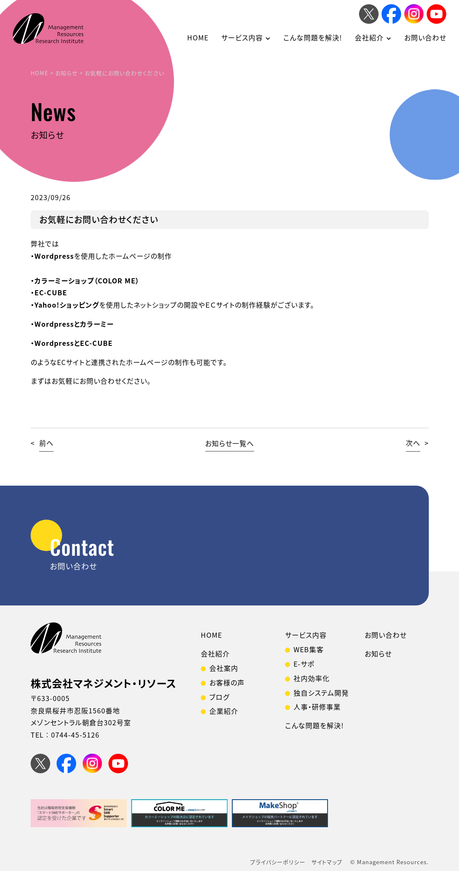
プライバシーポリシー (277, 862)
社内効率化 (312, 678)
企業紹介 (223, 711)
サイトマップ (326, 862)
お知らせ (378, 653)
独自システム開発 (321, 692)
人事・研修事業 (317, 706)
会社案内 (223, 668)
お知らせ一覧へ (229, 443)
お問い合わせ (425, 37)
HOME (197, 37)
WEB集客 (309, 649)
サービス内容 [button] (242, 37)
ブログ (219, 697)
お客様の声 (227, 682)
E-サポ (304, 664)
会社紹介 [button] (369, 37)
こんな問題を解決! (312, 37)
